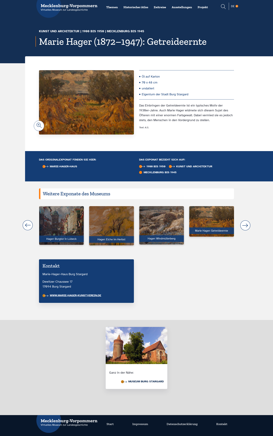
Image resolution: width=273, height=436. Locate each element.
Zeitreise (160, 7)
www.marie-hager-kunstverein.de (72, 295)
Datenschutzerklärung (182, 424)
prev (27, 225)
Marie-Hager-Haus (60, 166)
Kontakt (221, 424)
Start (110, 424)
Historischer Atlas (135, 7)
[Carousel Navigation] (136, 225)
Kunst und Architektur (59, 31)
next (245, 225)
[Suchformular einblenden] (223, 7)
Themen (112, 7)
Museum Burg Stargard (143, 381)
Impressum (140, 424)
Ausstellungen (182, 7)
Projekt (203, 7)
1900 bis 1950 (93, 31)
